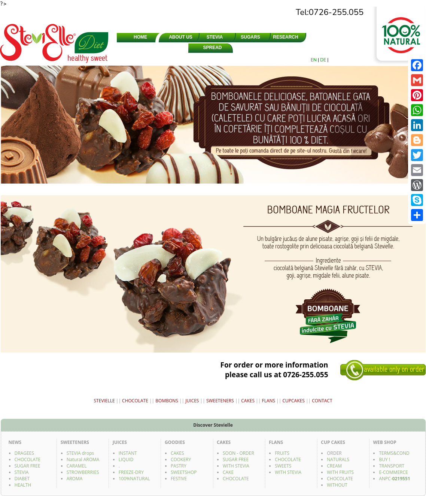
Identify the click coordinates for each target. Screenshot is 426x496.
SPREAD (212, 47)
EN (314, 60)
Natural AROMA (83, 459)
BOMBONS (166, 400)
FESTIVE (179, 478)
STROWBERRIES (83, 472)
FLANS (268, 400)
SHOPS (320, 37)
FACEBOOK (352, 47)
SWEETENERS (140, 47)
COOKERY (181, 459)
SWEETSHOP (184, 472)
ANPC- (394, 478)
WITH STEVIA (236, 466)
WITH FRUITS (340, 472)
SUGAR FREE (27, 466)
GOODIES (318, 47)
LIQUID (126, 459)
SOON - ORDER (238, 453)
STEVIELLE (104, 400)
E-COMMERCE (393, 472)
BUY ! (384, 459)
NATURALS (338, 459)
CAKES (248, 400)
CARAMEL (77, 466)
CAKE (228, 472)
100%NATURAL (134, 478)
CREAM (334, 466)
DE (323, 60)
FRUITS (282, 453)
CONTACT (355, 37)
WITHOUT (337, 485)
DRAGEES (248, 47)
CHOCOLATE (173, 47)
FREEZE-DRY (131, 472)
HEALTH (23, 485)
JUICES (283, 47)
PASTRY (178, 466)
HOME (140, 37)
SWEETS (283, 466)
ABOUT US (180, 37)
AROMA (75, 478)
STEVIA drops (80, 453)
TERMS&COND (394, 453)
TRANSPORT (391, 466)
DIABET (22, 478)
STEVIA (215, 37)
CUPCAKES (294, 400)
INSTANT (128, 453)
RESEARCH (285, 37)
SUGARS (250, 37)
